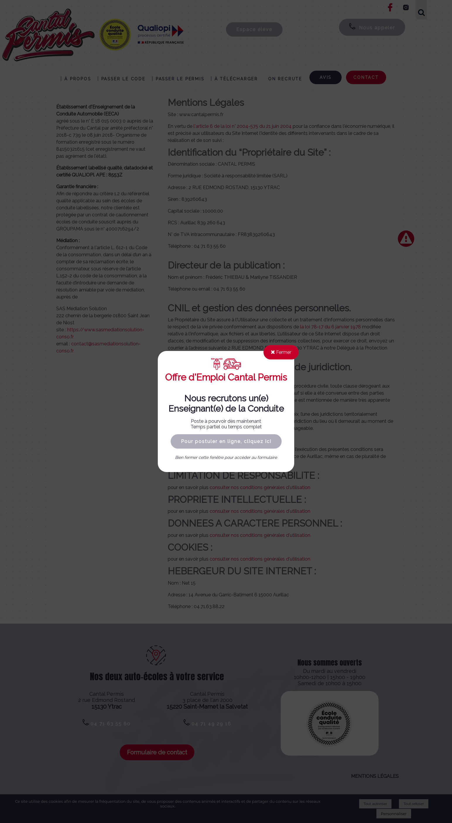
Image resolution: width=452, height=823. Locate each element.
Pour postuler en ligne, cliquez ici (226, 441)
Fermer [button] (281, 352)
